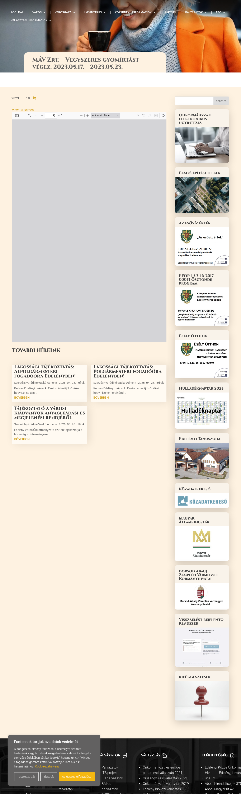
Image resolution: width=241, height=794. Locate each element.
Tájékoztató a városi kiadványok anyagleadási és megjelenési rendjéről (49, 399)
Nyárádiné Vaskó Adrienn (40, 368)
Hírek (81, 368)
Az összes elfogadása (76, 777)
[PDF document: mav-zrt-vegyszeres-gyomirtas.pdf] (89, 213)
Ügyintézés (93, 12)
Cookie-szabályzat (47, 766)
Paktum (170, 12)
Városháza (63, 12)
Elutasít (48, 777)
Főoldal (17, 12)
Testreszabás (26, 777)
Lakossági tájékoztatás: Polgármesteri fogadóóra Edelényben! (127, 357)
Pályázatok (194, 12)
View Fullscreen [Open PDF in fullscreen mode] (23, 95)
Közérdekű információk (133, 12)
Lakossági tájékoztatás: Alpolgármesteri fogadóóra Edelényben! (45, 357)
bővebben (22, 383)
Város (37, 12)
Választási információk (29, 20)
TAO (218, 12)
